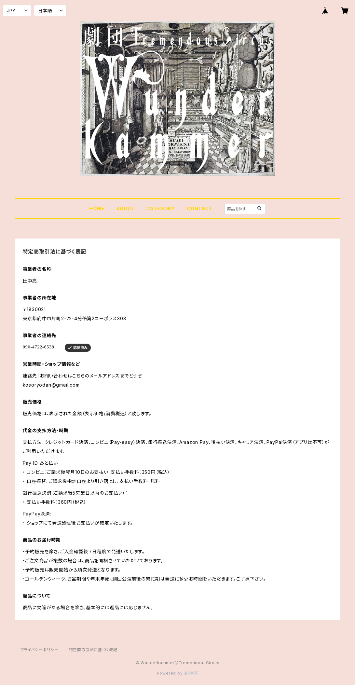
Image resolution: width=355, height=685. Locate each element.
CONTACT (199, 208)
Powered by (177, 673)
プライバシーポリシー (39, 649)
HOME (96, 208)
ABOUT (125, 208)
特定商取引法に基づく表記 (93, 649)
